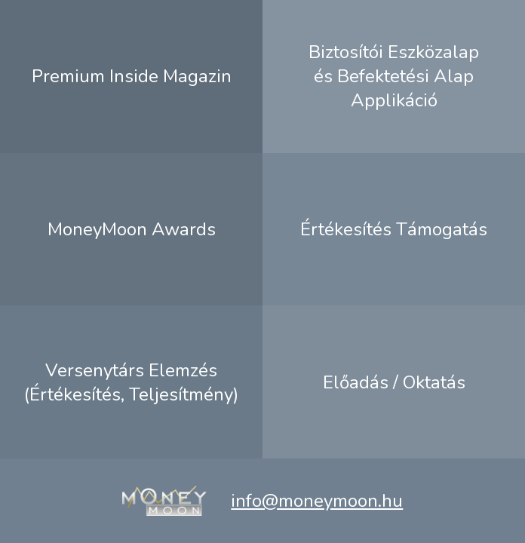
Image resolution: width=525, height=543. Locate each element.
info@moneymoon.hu (317, 501)
